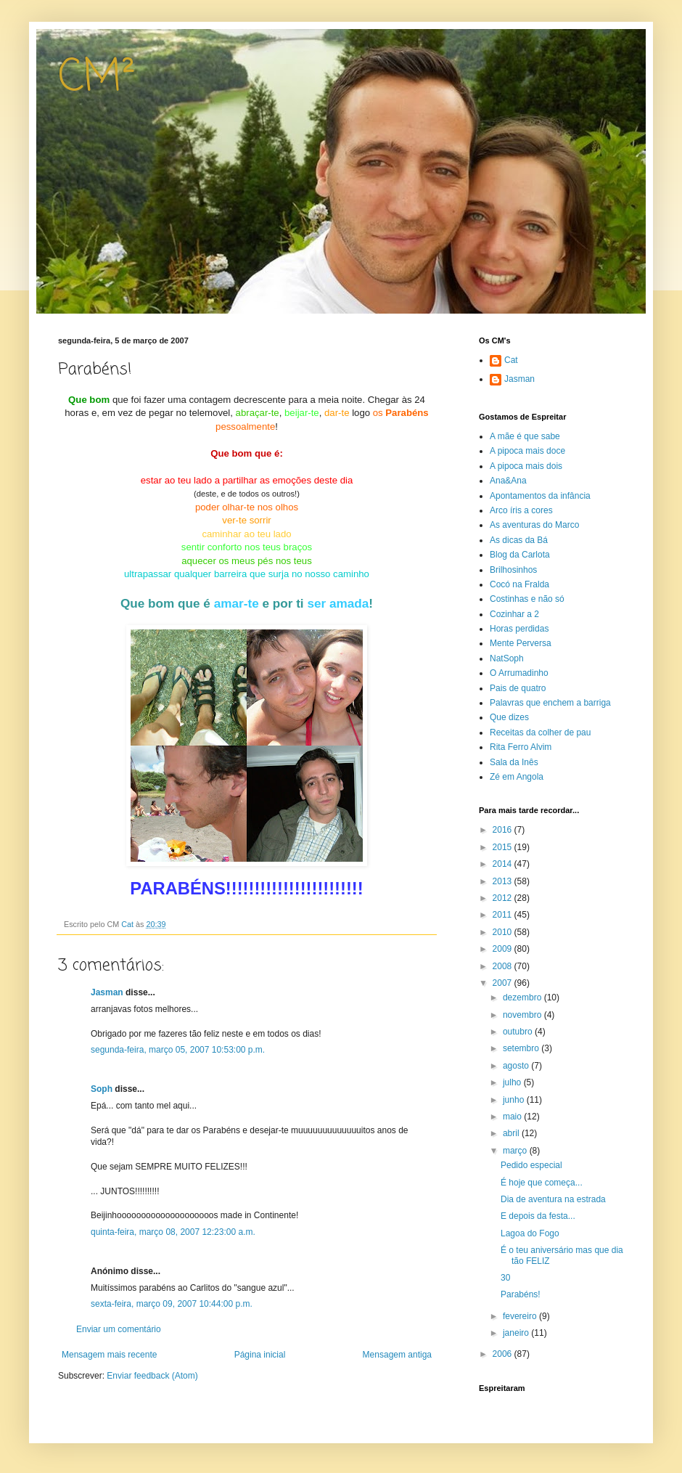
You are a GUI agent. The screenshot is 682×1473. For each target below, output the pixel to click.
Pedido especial (531, 1165)
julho (513, 1082)
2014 (503, 864)
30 (505, 1278)
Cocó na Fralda (519, 584)
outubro (519, 1032)
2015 (503, 847)
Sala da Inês (514, 762)
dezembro (523, 997)
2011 (503, 915)
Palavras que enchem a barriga (550, 703)
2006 (503, 1354)
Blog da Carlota (520, 555)
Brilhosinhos (513, 570)
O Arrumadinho (519, 673)
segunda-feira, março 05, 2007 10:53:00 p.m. (178, 1050)
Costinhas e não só (527, 599)
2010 (503, 932)
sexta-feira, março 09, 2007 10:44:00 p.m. (171, 1304)
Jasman (107, 992)
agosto (517, 1066)
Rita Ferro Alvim (520, 747)
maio (513, 1116)
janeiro (517, 1333)
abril (512, 1133)
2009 (503, 949)
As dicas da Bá (519, 540)
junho (515, 1100)
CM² (97, 78)
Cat (511, 360)
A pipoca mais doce (527, 451)
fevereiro (521, 1316)
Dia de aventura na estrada (553, 1199)
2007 (503, 983)
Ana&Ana (508, 481)
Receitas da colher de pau (540, 732)
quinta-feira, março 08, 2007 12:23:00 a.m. (173, 1232)
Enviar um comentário (118, 1329)
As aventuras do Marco (534, 525)
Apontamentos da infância (540, 496)
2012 (503, 898)
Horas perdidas (519, 629)
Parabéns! (521, 1294)
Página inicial (260, 1355)
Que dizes (509, 717)
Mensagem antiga (397, 1355)
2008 (503, 966)
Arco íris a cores (521, 510)
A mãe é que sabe (525, 436)
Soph (101, 1089)
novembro (523, 1015)
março (516, 1151)
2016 (503, 830)
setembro (522, 1048)
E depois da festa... (538, 1216)
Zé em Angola (516, 777)
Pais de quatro (518, 688)
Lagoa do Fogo (530, 1233)
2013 (503, 881)
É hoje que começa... (542, 1183)
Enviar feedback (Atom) (152, 1376)
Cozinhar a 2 (514, 614)
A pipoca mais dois (526, 466)
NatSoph (507, 658)
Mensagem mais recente (109, 1355)
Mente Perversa (520, 643)
